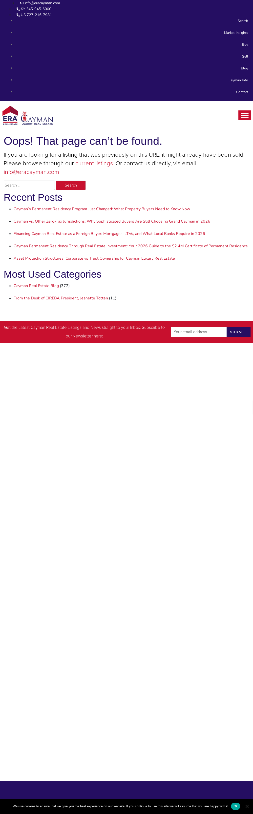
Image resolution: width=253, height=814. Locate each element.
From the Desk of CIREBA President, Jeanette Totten (61, 298)
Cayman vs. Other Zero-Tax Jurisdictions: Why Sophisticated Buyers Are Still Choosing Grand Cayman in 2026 (112, 221)
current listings (94, 164)
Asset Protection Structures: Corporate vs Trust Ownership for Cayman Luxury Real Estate (94, 258)
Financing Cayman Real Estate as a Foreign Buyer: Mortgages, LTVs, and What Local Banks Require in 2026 (109, 233)
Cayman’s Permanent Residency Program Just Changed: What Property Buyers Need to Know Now (102, 209)
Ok (235, 806)
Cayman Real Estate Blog (36, 286)
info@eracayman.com (31, 172)
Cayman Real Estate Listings (56, 328)
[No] (246, 806)
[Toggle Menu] (245, 115)
